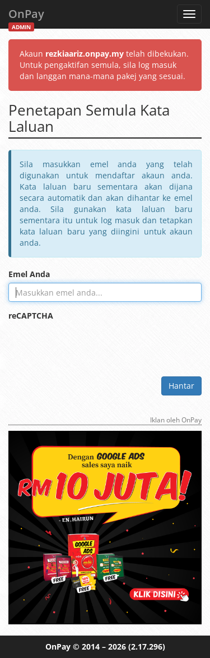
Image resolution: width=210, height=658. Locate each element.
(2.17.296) (146, 646)
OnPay (26, 17)
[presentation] (93, 346)
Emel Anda (29, 274)
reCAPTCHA (30, 315)
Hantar (181, 385)
